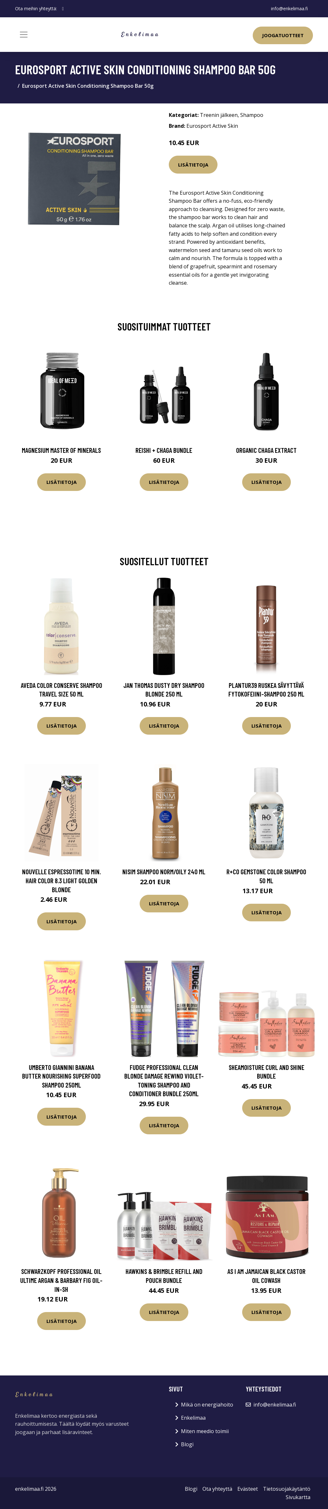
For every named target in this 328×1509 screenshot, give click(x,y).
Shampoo (251, 114)
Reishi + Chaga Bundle (163, 450)
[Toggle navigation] (23, 35)
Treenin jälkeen (219, 114)
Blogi (187, 1444)
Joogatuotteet (283, 35)
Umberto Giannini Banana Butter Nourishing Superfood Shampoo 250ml (61, 1076)
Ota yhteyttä (217, 1488)
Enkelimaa (193, 1417)
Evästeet (247, 1488)
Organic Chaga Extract (266, 450)
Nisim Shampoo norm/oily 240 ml (163, 872)
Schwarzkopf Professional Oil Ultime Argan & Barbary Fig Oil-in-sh (61, 1280)
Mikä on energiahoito (207, 1404)
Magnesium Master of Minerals (61, 450)
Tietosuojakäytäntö (286, 1488)
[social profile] (63, 9)
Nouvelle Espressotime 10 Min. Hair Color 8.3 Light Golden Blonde (61, 880)
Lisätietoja (193, 164)
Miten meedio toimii (205, 1431)
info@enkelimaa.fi (289, 8)
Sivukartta (298, 1497)
